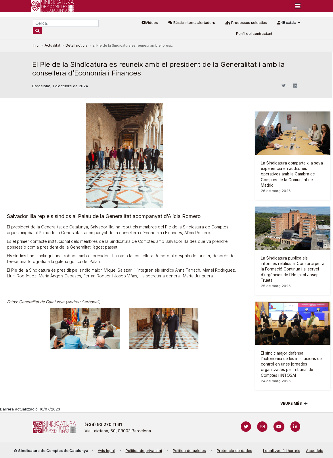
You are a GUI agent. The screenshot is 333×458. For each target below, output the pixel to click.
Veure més (291, 403)
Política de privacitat (144, 450)
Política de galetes (189, 450)
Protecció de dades (234, 450)
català (289, 22)
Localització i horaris (281, 450)
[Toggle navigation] (298, 6)
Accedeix (314, 450)
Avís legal (106, 450)
